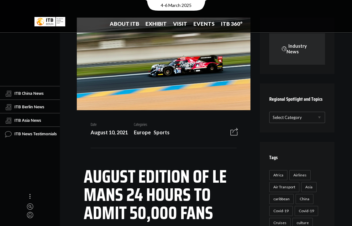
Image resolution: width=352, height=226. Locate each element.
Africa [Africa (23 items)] (278, 175)
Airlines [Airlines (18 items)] (299, 175)
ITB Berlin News (24, 107)
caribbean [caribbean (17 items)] (281, 199)
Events (204, 23)
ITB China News (24, 93)
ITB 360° (232, 23)
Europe (140, 133)
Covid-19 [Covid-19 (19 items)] (305, 211)
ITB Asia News (23, 120)
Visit (180, 23)
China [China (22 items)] (304, 199)
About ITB (124, 23)
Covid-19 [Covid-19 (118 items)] (280, 211)
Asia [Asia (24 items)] (308, 187)
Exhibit (156, 23)
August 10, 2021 (107, 133)
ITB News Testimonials (31, 134)
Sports (159, 133)
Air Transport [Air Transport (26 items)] (284, 187)
